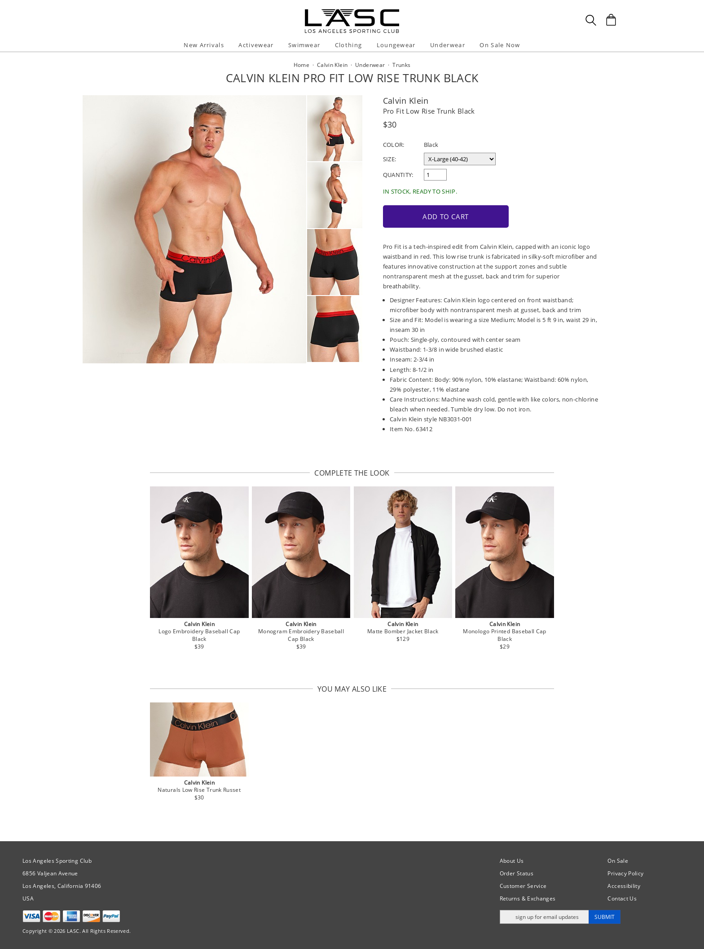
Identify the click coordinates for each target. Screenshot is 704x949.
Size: (389, 159)
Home (301, 65)
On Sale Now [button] (500, 45)
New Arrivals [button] (204, 45)
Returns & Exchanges (528, 898)
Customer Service (523, 886)
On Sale (617, 861)
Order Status (516, 873)
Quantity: (398, 175)
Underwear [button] (447, 45)
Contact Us (622, 898)
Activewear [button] (255, 45)
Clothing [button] (348, 45)
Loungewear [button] (396, 45)
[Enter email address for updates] (544, 917)
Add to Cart (445, 216)
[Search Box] (590, 20)
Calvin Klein (406, 100)
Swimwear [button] (304, 45)
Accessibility (623, 886)
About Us (512, 861)
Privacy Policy (625, 873)
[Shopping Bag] (611, 20)
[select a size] (460, 159)
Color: (394, 145)
